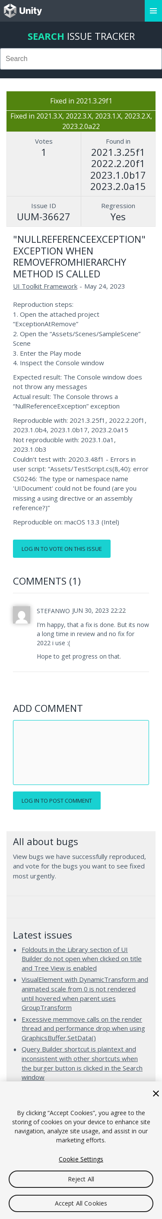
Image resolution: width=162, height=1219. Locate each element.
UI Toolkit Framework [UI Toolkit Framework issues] (45, 286)
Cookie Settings (81, 1159)
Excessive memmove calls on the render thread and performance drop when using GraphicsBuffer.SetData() (83, 1028)
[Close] (156, 1093)
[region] (81, 1150)
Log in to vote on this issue (62, 549)
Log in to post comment (57, 800)
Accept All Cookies (81, 1203)
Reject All (81, 1179)
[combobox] (81, 58)
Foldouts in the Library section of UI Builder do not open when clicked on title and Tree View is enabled (82, 958)
